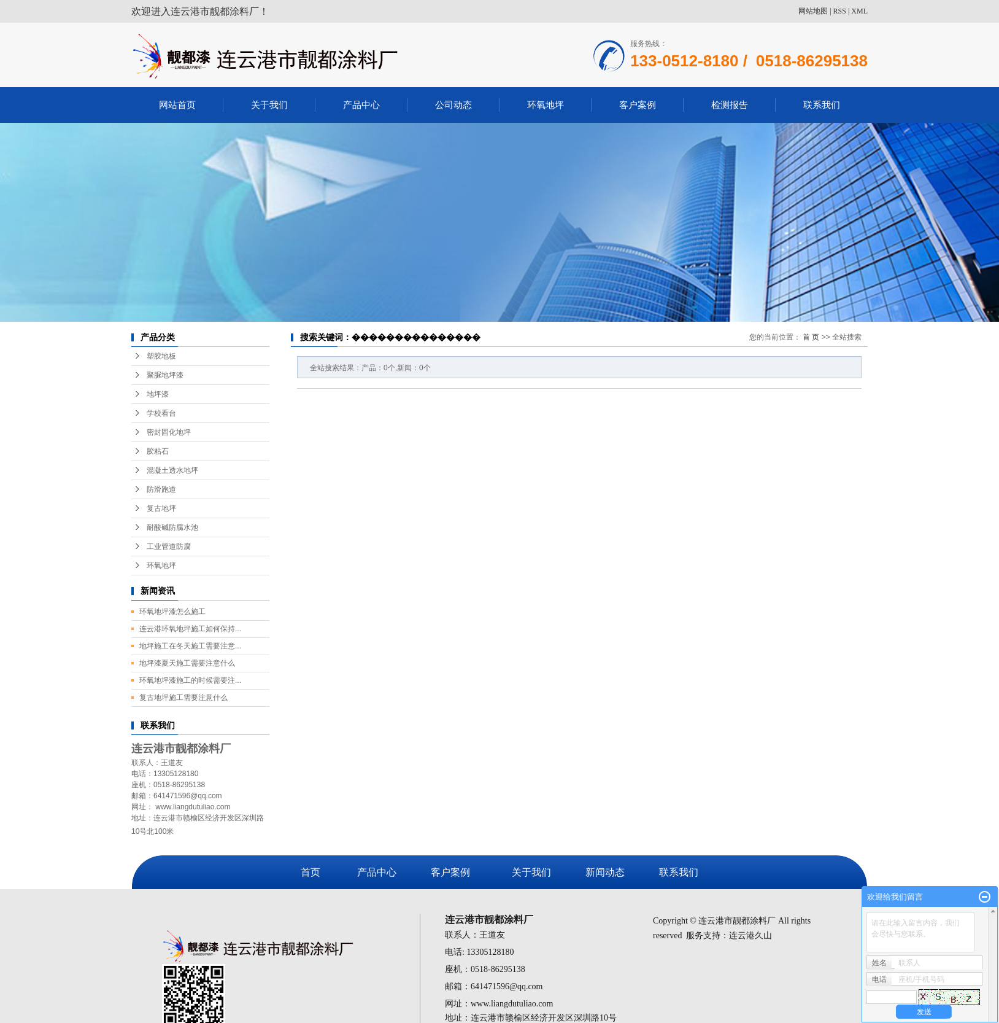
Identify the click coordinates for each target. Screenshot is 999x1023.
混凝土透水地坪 (172, 470)
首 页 (811, 337)
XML (859, 11)
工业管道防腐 (169, 546)
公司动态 (453, 104)
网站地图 (813, 11)
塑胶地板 (161, 356)
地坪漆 (158, 394)
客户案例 (637, 104)
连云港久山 (750, 935)
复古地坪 (161, 508)
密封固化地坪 (169, 432)
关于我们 (269, 104)
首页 (310, 872)
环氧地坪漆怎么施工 (172, 611)
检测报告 (729, 104)
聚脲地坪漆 (165, 375)
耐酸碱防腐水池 (172, 527)
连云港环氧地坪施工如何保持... (190, 628)
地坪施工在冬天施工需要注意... (190, 646)
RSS (839, 11)
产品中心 (361, 104)
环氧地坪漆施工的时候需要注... (190, 680)
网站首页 (177, 104)
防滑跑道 (161, 489)
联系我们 (821, 104)
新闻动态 (605, 872)
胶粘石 (158, 451)
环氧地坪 (545, 104)
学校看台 (161, 413)
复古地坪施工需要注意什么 (183, 697)
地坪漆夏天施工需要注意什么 (187, 663)
